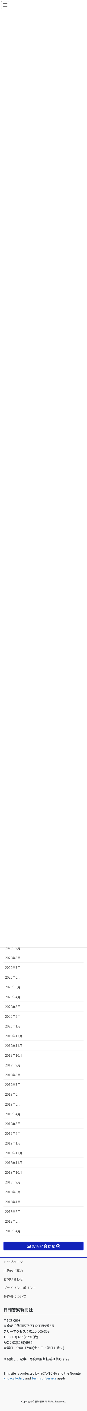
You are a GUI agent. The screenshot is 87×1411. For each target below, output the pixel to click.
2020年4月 (13, 997)
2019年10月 (14, 1055)
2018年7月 (13, 1201)
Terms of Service (44, 1378)
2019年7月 (13, 1084)
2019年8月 (13, 1074)
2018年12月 (14, 1153)
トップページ (13, 1261)
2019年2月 (13, 1133)
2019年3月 (13, 1123)
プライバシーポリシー (19, 1287)
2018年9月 (13, 1182)
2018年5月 (13, 1221)
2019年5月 (13, 1104)
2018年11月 (14, 1162)
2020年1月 (13, 1026)
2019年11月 (14, 1045)
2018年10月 (14, 1172)
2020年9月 (13, 948)
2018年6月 (13, 1211)
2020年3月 (13, 1006)
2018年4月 (13, 1231)
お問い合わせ (13, 1279)
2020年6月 (13, 977)
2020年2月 (13, 1016)
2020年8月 (13, 957)
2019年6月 (13, 1094)
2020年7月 (13, 967)
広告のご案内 (13, 1270)
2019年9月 (13, 1065)
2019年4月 (13, 1114)
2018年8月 (13, 1191)
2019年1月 (13, 1143)
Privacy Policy (13, 1378)
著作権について (14, 1296)
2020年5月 (13, 987)
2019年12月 (14, 1036)
